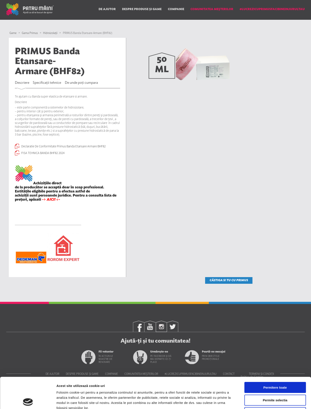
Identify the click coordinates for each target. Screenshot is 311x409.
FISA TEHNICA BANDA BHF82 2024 (43, 153)
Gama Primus (30, 33)
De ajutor (107, 9)
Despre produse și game (142, 9)
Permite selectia (275, 369)
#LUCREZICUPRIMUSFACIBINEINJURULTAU (272, 9)
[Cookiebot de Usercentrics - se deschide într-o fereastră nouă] (28, 400)
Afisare (215, 400)
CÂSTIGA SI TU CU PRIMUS (229, 280)
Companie (176, 9)
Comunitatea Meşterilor (211, 9)
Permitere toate (275, 356)
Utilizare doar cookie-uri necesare (275, 381)
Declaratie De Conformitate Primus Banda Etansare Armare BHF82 (63, 146)
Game (13, 33)
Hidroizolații (50, 33)
